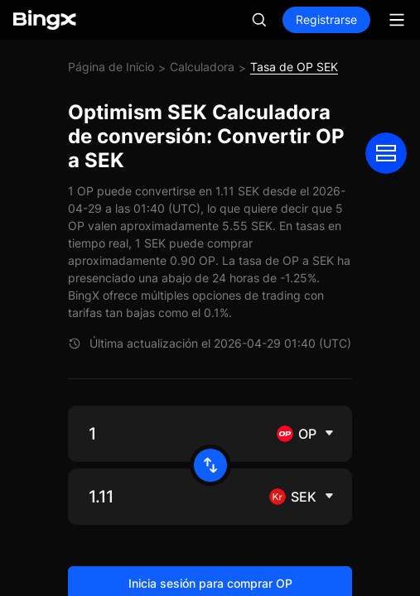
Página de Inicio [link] (111, 67)
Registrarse (326, 19)
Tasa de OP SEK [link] (294, 67)
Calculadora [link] (202, 67)
